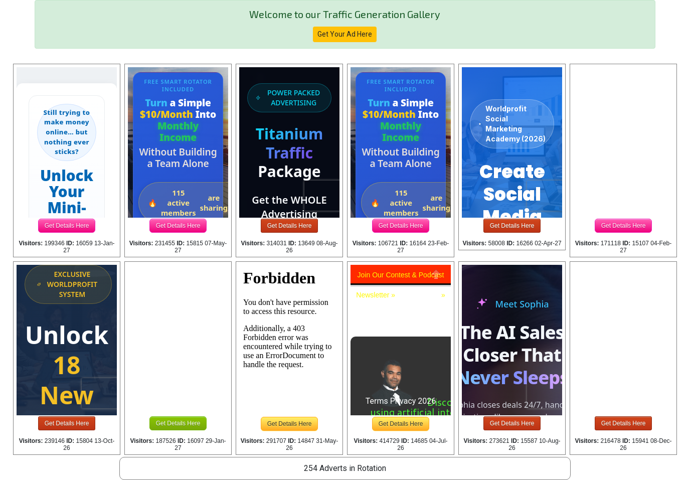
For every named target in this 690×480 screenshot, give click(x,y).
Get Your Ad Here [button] (344, 34)
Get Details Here (67, 225)
